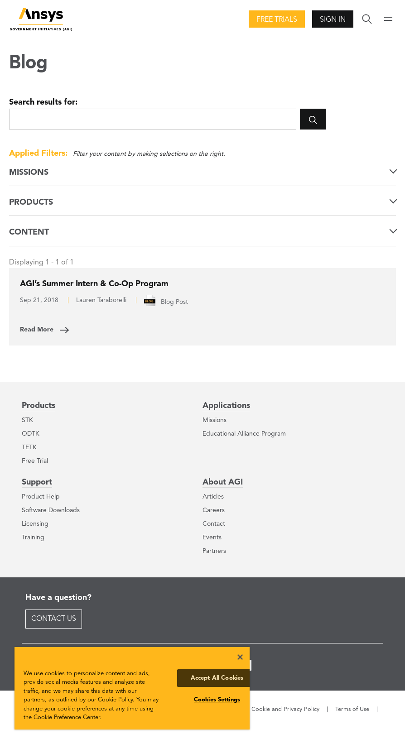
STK (27, 420)
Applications (226, 406)
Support (37, 482)
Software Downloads (51, 510)
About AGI (222, 482)
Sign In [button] (333, 20)
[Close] (240, 657)
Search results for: (43, 102)
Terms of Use (352, 709)
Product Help (41, 497)
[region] (132, 688)
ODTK (30, 434)
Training (33, 537)
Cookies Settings (217, 700)
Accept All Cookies (217, 678)
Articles (213, 497)
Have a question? (58, 598)
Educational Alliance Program (244, 434)
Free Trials (276, 20)
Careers (213, 510)
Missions (214, 420)
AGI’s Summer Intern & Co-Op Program (94, 284)
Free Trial (35, 461)
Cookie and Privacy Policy (285, 709)
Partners (214, 551)
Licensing (35, 524)
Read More (36, 329)
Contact (213, 524)
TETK (29, 447)
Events (212, 537)
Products (38, 406)
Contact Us (53, 619)
